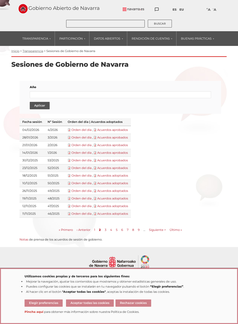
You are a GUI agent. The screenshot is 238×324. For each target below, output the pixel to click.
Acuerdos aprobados (112, 130)
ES (174, 9)
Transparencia (32, 51)
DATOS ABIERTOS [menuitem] (107, 41)
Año (33, 87)
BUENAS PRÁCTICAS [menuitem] (196, 41)
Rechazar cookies (133, 303)
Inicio (15, 51)
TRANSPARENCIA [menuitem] (35, 41)
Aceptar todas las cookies (89, 303)
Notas (24, 239)
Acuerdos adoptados (112, 175)
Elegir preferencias (43, 303)
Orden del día (81, 130)
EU (181, 9)
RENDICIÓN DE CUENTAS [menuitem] (150, 41)
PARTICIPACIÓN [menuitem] (71, 41)
